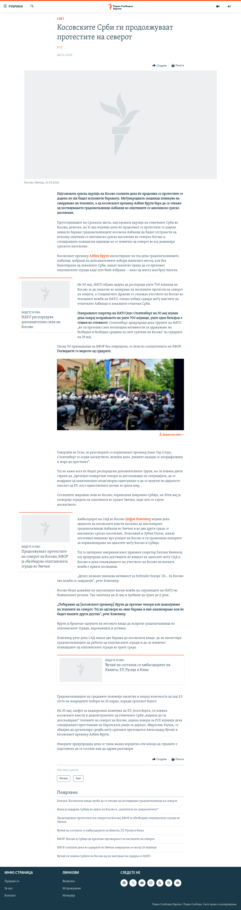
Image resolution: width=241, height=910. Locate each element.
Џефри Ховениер (138, 519)
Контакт (10, 895)
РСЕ (59, 47)
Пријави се (12, 881)
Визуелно (69, 881)
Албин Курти (99, 256)
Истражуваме (72, 888)
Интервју (69, 895)
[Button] (159, 65)
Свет (60, 19)
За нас (9, 888)
